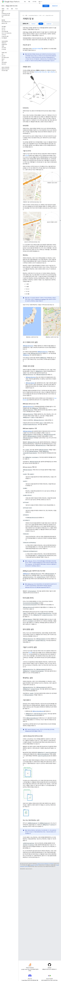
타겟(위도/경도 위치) (39, 72)
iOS (3, 6)
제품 (29, 1)
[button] (9, 38)
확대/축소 (53, 72)
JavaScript (48, 23)
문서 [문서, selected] (39, 1)
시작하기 (46, 6)
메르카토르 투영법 (36, 48)
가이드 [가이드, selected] (3, 8)
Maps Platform (11, 2)
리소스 (16, 8)
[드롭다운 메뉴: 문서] (42, 1)
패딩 (43, 561)
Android (33, 23)
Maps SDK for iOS (11, 6)
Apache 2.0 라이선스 (35, 865)
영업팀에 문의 (55, 6)
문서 (40, 15)
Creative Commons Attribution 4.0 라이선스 (45, 863)
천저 (26, 155)
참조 (8, 8)
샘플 (12, 8)
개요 (25, 1)
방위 (46, 72)
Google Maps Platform (33, 15)
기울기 (48, 72)
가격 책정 (34, 1)
